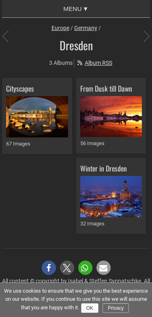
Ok (89, 308)
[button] (49, 268)
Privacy (116, 308)
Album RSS (98, 63)
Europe (60, 28)
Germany (85, 28)
